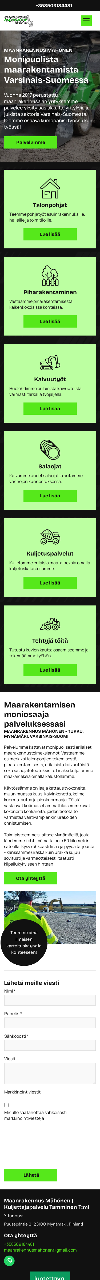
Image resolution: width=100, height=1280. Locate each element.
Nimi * (10, 991)
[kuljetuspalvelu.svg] (50, 537)
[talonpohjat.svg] (50, 188)
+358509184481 (19, 1244)
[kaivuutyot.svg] (50, 362)
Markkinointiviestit (22, 1092)
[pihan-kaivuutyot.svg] (50, 624)
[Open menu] (86, 20)
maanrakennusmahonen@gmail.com (40, 1250)
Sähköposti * (16, 1036)
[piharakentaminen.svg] (50, 275)
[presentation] (26, 1144)
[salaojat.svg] (50, 449)
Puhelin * (13, 1013)
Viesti (9, 1059)
